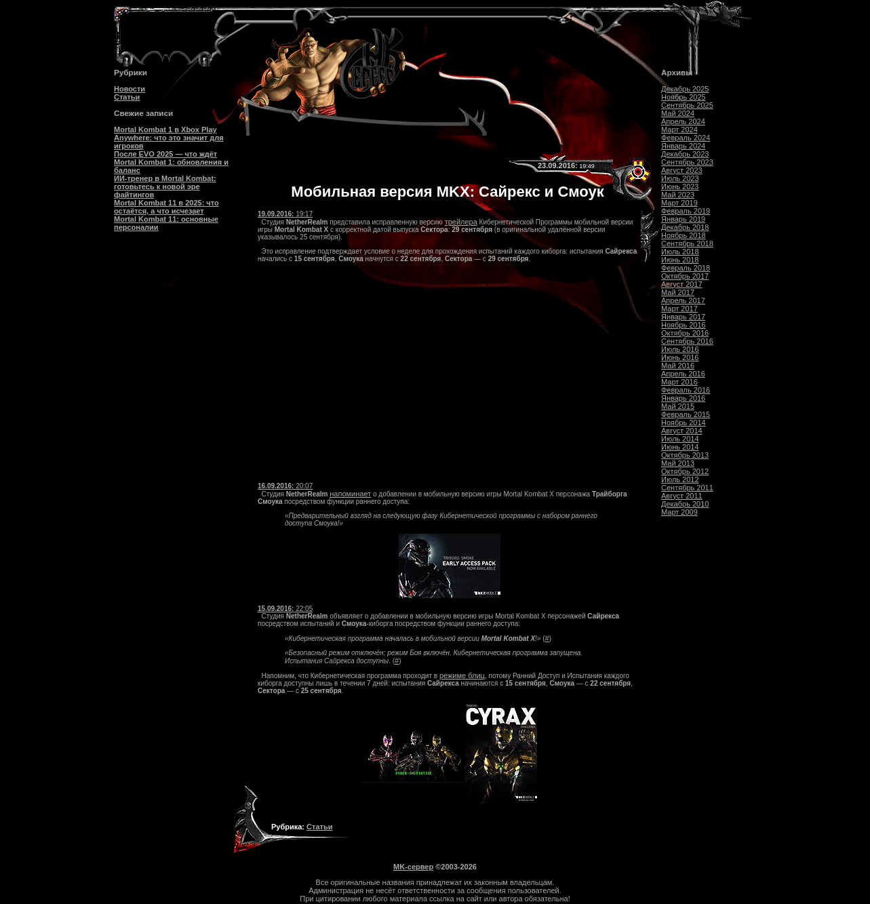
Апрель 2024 (683, 121)
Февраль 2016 (685, 390)
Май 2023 (677, 195)
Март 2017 (679, 308)
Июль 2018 (680, 252)
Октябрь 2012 (685, 471)
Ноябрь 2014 (683, 422)
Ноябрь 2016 (683, 325)
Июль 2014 (680, 439)
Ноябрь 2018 (683, 235)
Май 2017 (677, 292)
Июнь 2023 (680, 186)
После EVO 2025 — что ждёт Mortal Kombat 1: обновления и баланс (171, 162)
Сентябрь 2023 (687, 162)
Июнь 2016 (680, 357)
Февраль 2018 (685, 268)
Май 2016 (677, 365)
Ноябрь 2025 (683, 97)
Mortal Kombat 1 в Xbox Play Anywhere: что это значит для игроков (169, 137)
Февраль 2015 (685, 414)
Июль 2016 (680, 349)
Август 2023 (682, 170)
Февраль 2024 (685, 138)
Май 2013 (677, 463)
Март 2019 (679, 203)
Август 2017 (682, 284)
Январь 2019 (683, 219)
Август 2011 (682, 496)
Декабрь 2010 (685, 504)
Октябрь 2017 (685, 276)
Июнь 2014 (680, 447)
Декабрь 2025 (685, 89)
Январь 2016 (683, 398)
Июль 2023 (680, 178)
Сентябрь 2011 (687, 488)
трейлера (461, 222)
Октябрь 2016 (685, 333)
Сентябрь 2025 (687, 105)
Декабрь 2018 (685, 227)
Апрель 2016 (683, 374)
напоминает (350, 494)
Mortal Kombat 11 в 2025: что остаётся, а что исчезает (166, 207)
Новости (129, 89)
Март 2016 (679, 382)
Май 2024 (677, 113)
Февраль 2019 (685, 211)
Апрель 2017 (683, 300)
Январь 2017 (683, 317)
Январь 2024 (683, 146)
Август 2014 (682, 431)
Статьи (127, 97)
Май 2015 (677, 406)
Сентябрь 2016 (687, 341)
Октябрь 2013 (685, 455)
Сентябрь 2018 (687, 243)
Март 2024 (679, 129)
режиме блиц (462, 675)
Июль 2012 (680, 479)
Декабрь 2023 (685, 154)
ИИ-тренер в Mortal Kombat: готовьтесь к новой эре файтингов (165, 186)
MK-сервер (413, 867)
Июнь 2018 (680, 260)
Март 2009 (679, 512)
